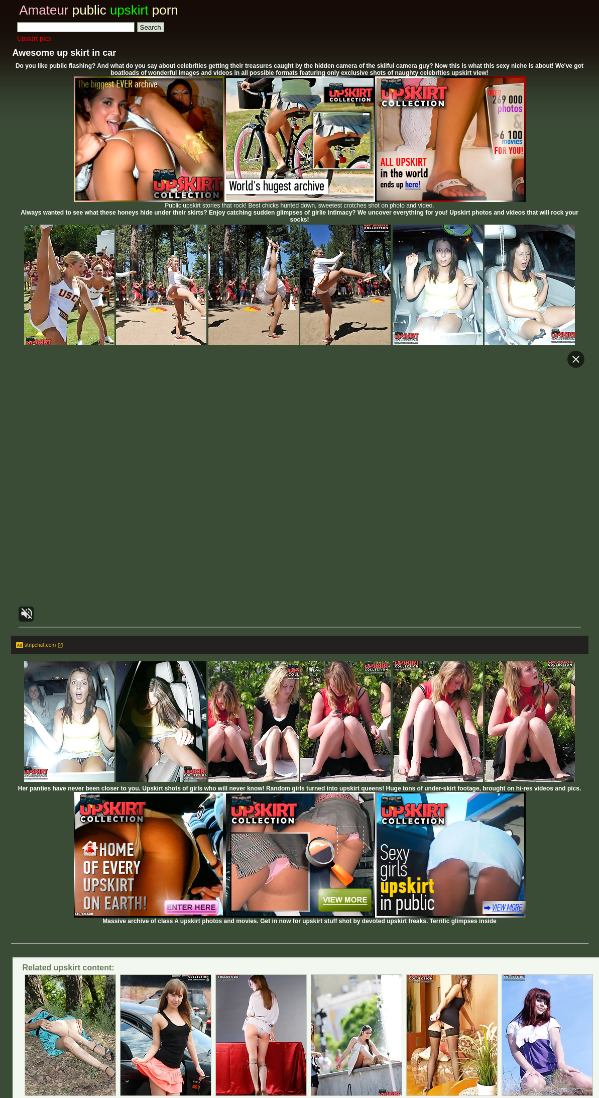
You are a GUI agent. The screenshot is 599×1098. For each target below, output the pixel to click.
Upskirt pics (34, 38)
